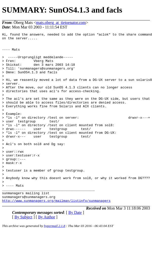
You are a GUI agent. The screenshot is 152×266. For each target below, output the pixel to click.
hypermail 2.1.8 (54, 260)
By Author (46, 251)
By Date (75, 246)
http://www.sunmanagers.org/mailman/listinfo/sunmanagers (56, 234)
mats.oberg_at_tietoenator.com (61, 22)
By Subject (23, 251)
